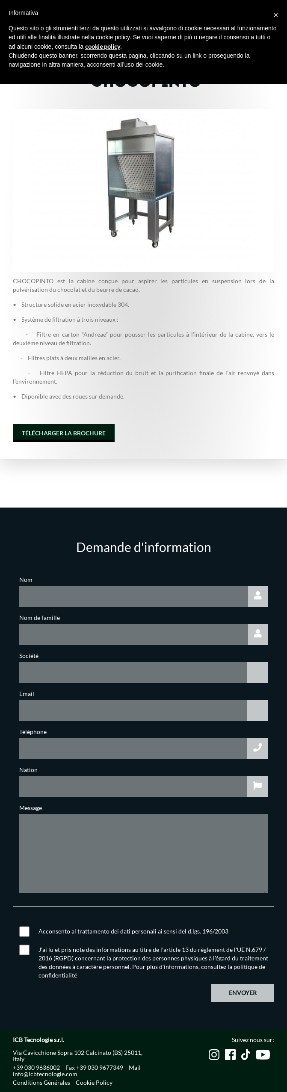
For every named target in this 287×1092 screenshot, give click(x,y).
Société (28, 655)
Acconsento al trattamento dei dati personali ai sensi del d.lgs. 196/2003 (133, 931)
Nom (26, 579)
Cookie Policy (94, 1082)
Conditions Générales (41, 1082)
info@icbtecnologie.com (45, 1073)
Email (26, 693)
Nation (28, 769)
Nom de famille (39, 617)
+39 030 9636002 (36, 1067)
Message (30, 807)
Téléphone (33, 731)
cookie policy (102, 46)
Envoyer (243, 992)
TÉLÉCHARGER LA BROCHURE (64, 433)
